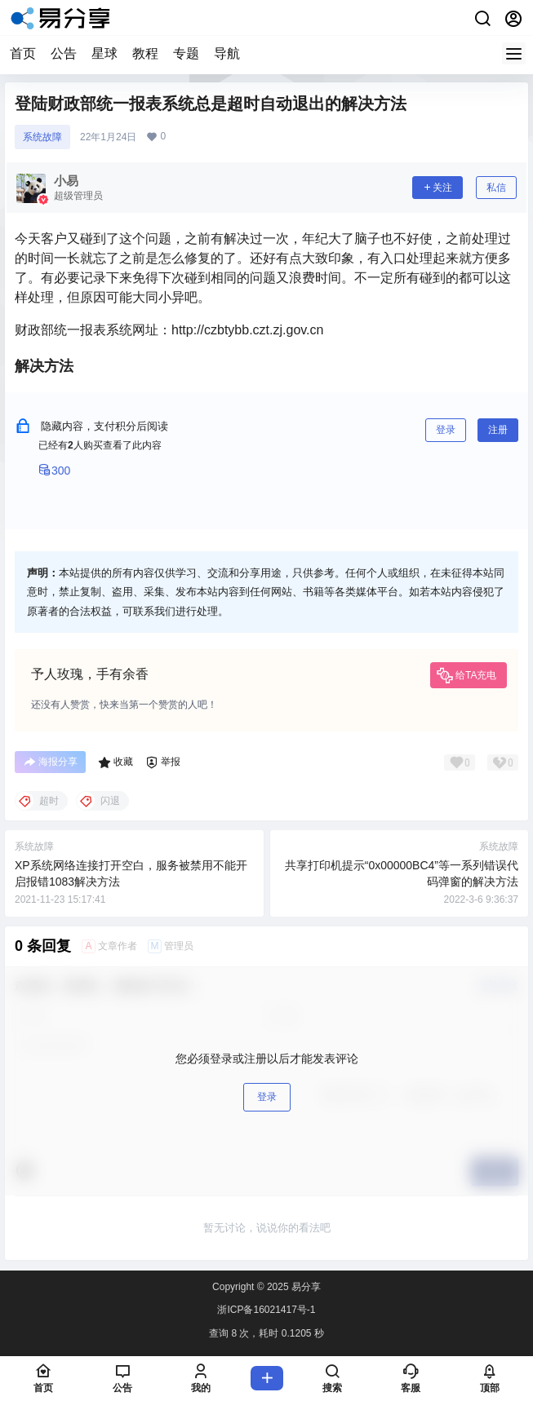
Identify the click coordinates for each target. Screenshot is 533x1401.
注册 (498, 429)
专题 (186, 53)
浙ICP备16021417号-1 (266, 1309)
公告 (64, 53)
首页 (23, 53)
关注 (437, 187)
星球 (104, 53)
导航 (227, 53)
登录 (445, 429)
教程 (145, 53)
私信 (496, 187)
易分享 (305, 1287)
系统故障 (42, 137)
